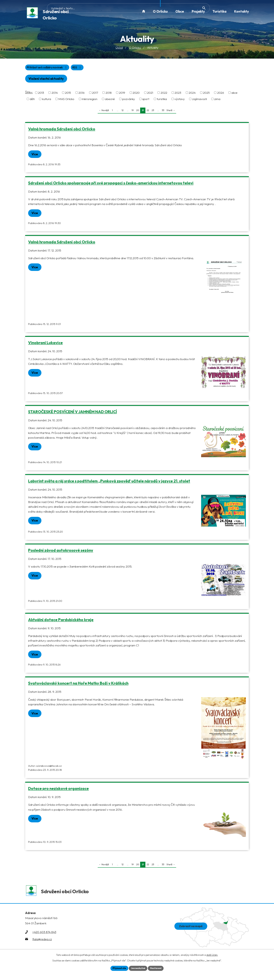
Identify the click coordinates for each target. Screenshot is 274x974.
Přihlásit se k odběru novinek (65, 68)
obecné (110, 100)
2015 (68, 94)
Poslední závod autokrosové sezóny (60, 552)
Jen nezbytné (138, 967)
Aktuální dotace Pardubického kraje (60, 621)
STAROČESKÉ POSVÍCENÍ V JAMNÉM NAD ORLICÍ (72, 413)
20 (137, 111)
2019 (122, 94)
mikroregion (89, 100)
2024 (192, 94)
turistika (162, 100)
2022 (164, 94)
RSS (32, 68)
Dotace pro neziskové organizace (58, 790)
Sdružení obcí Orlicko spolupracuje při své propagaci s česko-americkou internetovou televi (110, 184)
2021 (150, 94)
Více (36, 155)
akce (234, 94)
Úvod (119, 48)
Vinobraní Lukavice (45, 344)
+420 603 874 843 (44, 936)
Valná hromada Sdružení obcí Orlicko (61, 130)
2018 (109, 94)
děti (32, 100)
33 (163, 111)
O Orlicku (135, 48)
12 (123, 111)
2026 (220, 94)
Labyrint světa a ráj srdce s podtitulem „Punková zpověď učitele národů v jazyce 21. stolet (109, 482)
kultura (46, 100)
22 (148, 111)
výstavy (179, 100)
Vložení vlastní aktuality (48, 80)
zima (217, 100)
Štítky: (29, 93)
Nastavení (158, 967)
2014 (55, 94)
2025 (206, 94)
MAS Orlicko (66, 100)
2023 (178, 94)
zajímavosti (199, 100)
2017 (95, 94)
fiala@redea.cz (42, 943)
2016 (81, 94)
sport (145, 100)
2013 (41, 94)
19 (133, 111)
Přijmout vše (117, 967)
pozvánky (128, 100)
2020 (136, 94)
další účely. (212, 954)
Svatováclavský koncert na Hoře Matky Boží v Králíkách (78, 685)
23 (153, 111)
